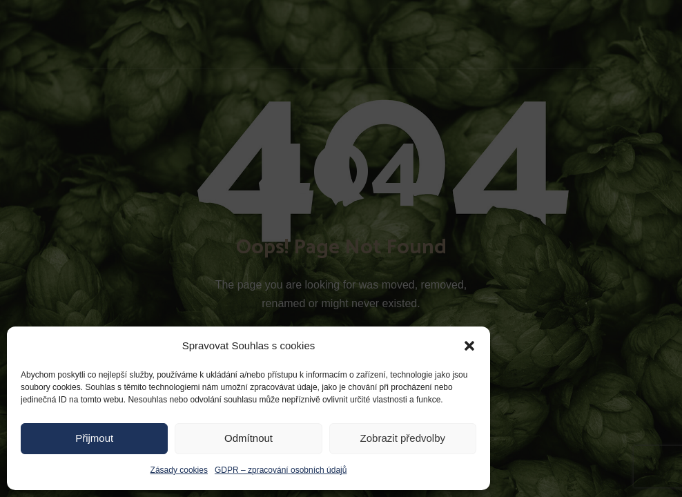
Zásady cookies (179, 470)
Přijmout (94, 438)
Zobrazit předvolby (402, 438)
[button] (469, 346)
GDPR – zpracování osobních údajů (281, 470)
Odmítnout (248, 438)
